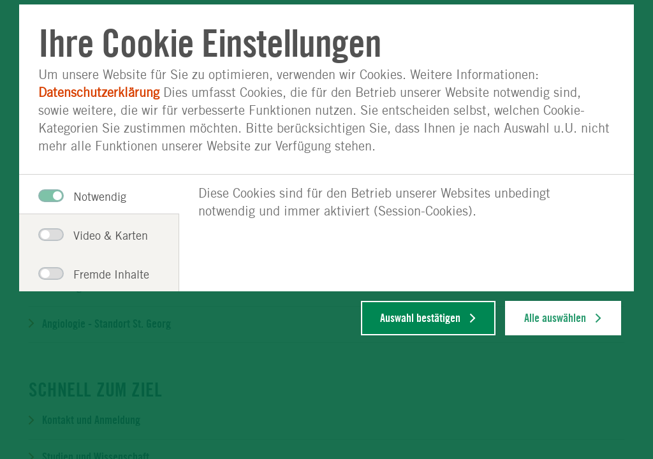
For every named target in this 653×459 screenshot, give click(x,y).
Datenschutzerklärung (98, 92)
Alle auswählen (555, 318)
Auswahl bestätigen (420, 318)
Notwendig (82, 196)
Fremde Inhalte (90, 274)
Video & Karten (90, 235)
